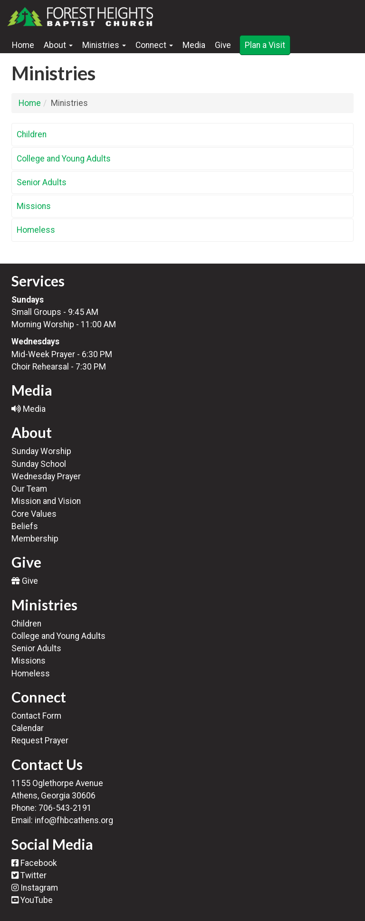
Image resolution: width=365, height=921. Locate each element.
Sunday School (38, 464)
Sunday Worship (41, 451)
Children (32, 134)
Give (223, 45)
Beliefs (24, 526)
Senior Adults (42, 182)
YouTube (32, 900)
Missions (34, 206)
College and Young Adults (64, 158)
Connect (154, 45)
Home (23, 45)
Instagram (34, 888)
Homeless (36, 230)
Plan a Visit (265, 45)
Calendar (27, 728)
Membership (34, 538)
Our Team (29, 489)
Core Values (34, 514)
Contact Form (36, 716)
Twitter (29, 875)
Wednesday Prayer (46, 476)
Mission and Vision (46, 501)
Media (193, 45)
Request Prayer (39, 740)
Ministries (104, 45)
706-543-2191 (65, 808)
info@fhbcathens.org (74, 820)
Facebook (34, 863)
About (58, 45)
